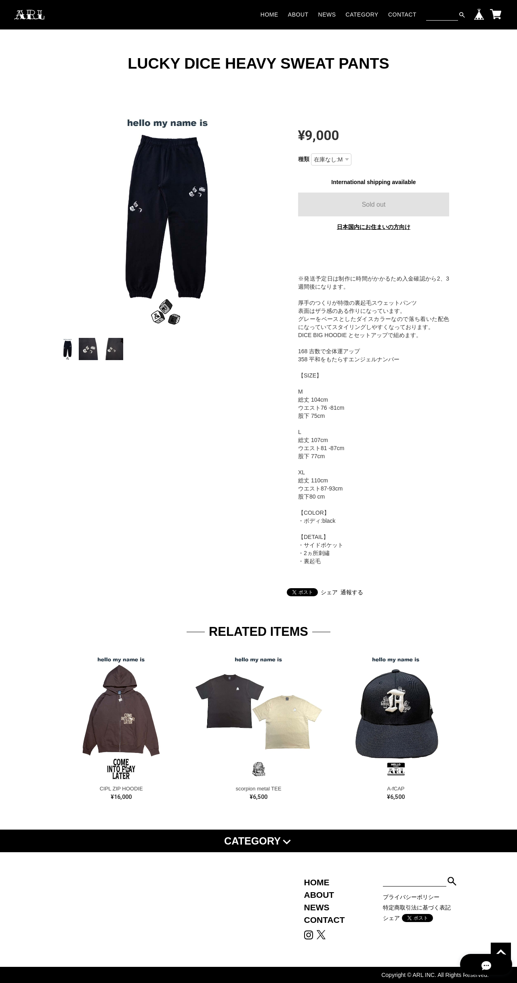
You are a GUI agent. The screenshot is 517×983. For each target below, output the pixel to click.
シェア (329, 592)
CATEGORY (362, 14)
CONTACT (402, 14)
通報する (351, 592)
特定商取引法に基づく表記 (417, 907)
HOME (269, 14)
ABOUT (298, 14)
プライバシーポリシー (411, 897)
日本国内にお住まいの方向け (373, 227)
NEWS (327, 14)
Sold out (374, 204)
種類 (303, 159)
